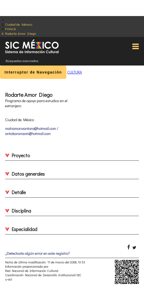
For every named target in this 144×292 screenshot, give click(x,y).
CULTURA (74, 72)
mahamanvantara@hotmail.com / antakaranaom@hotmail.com (31, 131)
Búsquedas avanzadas (22, 61)
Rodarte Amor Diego (20, 33)
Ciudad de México (18, 24)
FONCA (10, 28)
